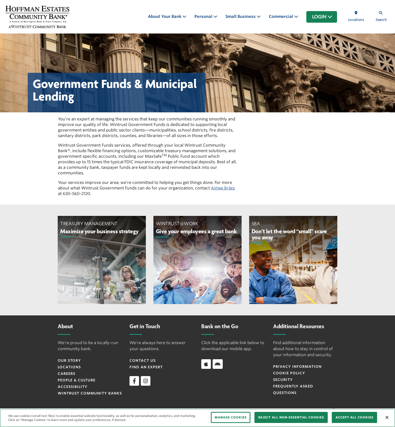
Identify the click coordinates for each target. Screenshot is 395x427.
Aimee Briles (223, 188)
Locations (69, 367)
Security (283, 380)
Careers (66, 374)
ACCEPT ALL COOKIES (354, 417)
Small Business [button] (241, 16)
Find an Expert (146, 367)
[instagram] (145, 381)
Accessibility (72, 387)
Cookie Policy (289, 373)
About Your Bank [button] (165, 16)
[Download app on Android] (218, 364)
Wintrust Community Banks (90, 393)
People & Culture (76, 380)
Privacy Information (297, 367)
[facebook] (134, 381)
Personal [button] (203, 16)
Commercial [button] (281, 16)
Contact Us (142, 360)
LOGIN (322, 17)
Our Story (69, 360)
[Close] (386, 417)
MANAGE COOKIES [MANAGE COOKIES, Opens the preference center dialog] (231, 417)
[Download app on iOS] (206, 364)
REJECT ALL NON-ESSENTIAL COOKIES (291, 417)
